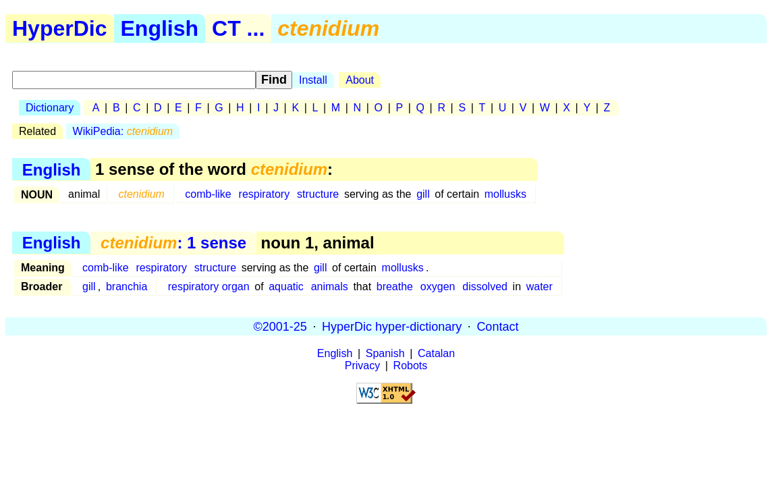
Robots (410, 365)
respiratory (264, 194)
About (360, 80)
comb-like (208, 194)
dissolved (484, 286)
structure (318, 194)
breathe (395, 286)
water (539, 286)
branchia (126, 286)
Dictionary (50, 107)
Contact (497, 326)
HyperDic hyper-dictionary (392, 326)
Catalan (436, 353)
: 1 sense (173, 243)
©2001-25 (280, 326)
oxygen (438, 286)
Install (313, 80)
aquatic (286, 286)
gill (423, 194)
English (160, 28)
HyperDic (59, 28)
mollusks (505, 194)
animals (329, 286)
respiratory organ (209, 286)
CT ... (238, 28)
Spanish (385, 353)
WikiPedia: (123, 131)
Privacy (362, 365)
